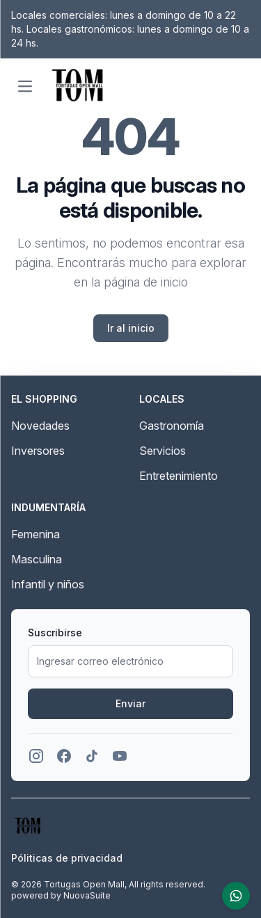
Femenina (35, 534)
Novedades (40, 426)
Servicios (162, 451)
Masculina (36, 559)
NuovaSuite (87, 895)
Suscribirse (55, 632)
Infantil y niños (47, 584)
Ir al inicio (131, 328)
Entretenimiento (178, 476)
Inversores (38, 451)
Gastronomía (171, 426)
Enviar (130, 703)
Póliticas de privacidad (66, 858)
